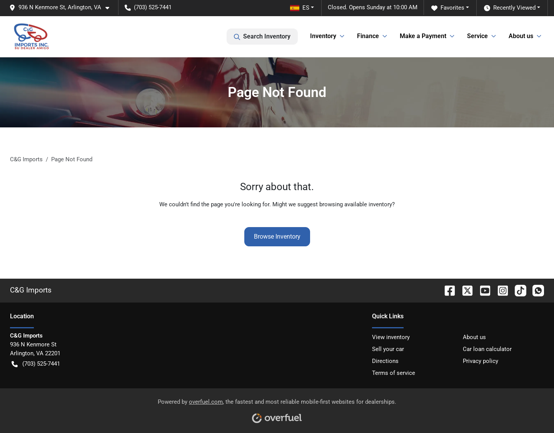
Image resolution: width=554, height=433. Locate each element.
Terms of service (393, 372)
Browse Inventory (277, 236)
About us (474, 337)
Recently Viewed (510, 7)
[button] (62, 7)
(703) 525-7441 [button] (148, 7)
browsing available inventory (355, 204)
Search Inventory (262, 36)
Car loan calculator (487, 349)
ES (299, 7)
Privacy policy (480, 361)
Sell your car (388, 349)
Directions (385, 361)
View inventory (391, 337)
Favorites (447, 7)
